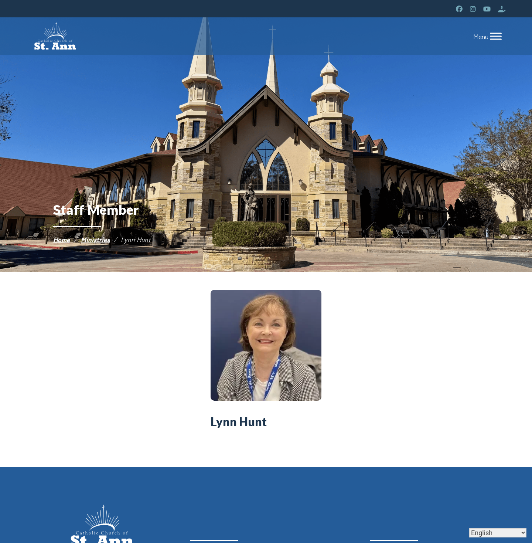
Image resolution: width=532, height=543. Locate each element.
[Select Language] (497, 532)
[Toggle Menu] (496, 36)
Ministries (95, 239)
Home (61, 239)
